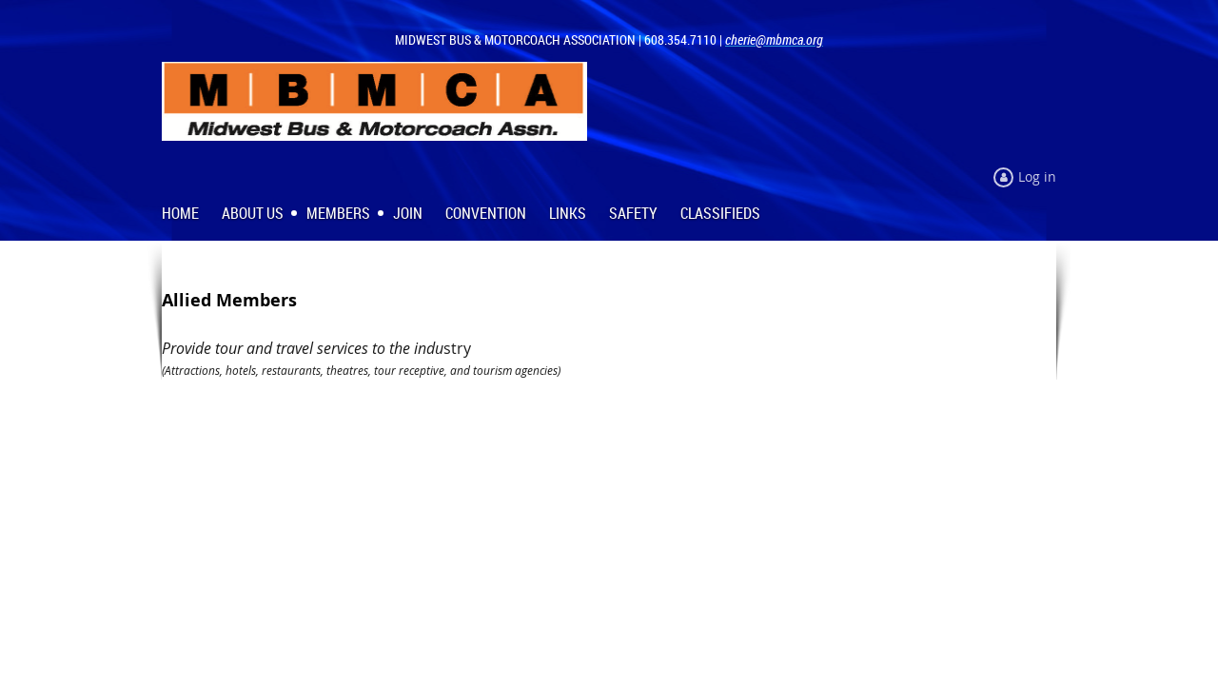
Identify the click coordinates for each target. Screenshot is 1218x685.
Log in (1037, 176)
